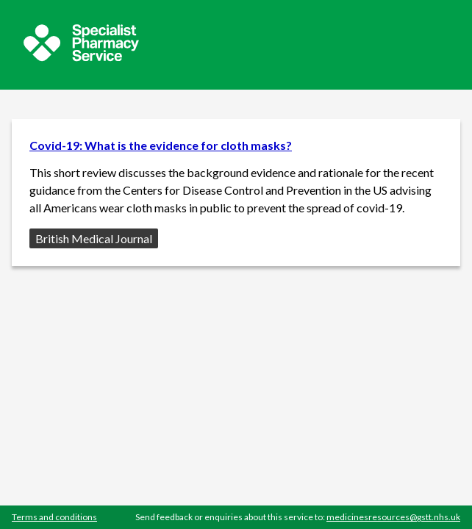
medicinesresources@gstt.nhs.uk (393, 516)
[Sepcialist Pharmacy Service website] (81, 57)
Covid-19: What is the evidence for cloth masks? (160, 145)
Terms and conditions (54, 516)
